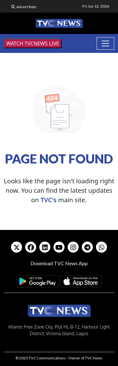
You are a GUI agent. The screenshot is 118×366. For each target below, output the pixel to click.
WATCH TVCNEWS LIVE (32, 43)
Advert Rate (26, 6)
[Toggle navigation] (105, 43)
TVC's (49, 200)
